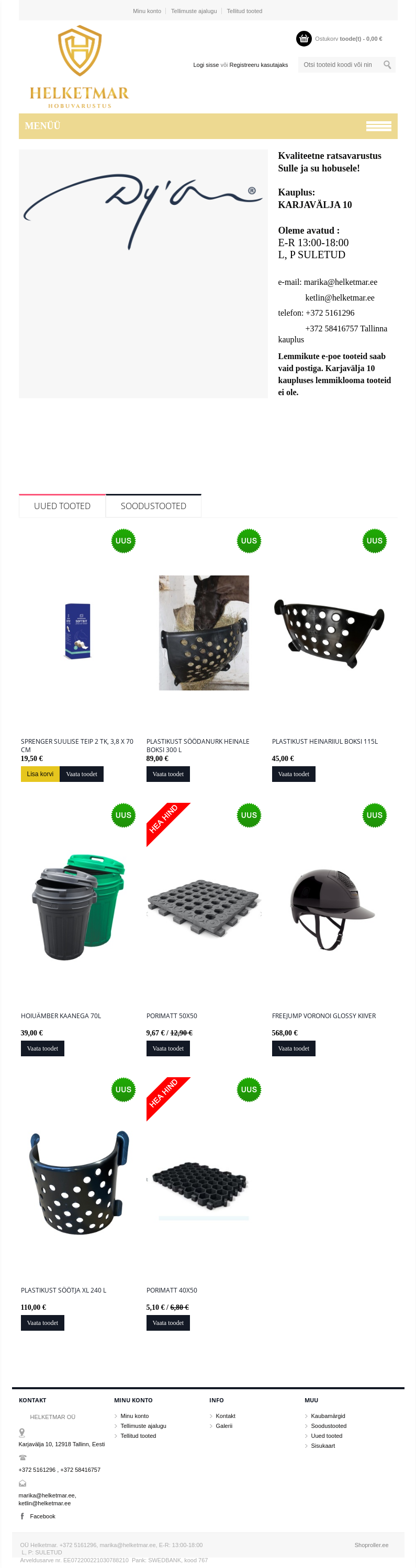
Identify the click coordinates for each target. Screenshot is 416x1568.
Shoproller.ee (372, 1545)
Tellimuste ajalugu (194, 11)
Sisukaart (323, 1446)
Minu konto (147, 11)
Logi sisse (206, 65)
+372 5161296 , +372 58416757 (60, 1470)
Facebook (42, 1516)
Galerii (224, 1426)
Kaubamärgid (328, 1416)
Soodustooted (153, 506)
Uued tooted (62, 506)
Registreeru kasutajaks (259, 65)
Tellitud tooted (245, 11)
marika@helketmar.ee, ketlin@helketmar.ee (47, 1499)
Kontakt (225, 1416)
